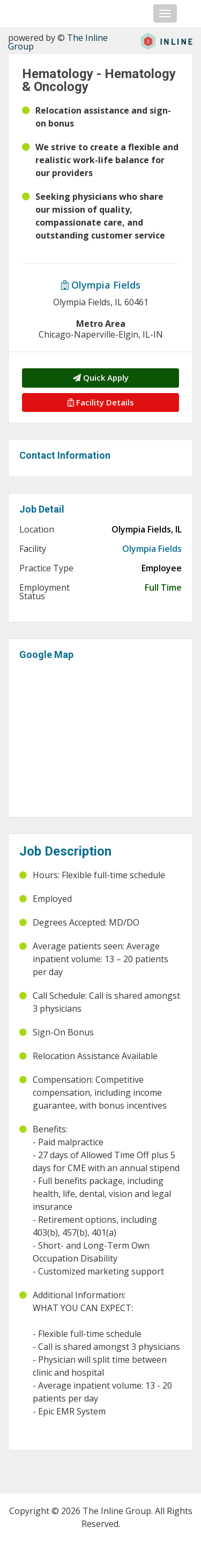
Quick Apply (101, 377)
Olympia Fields (100, 284)
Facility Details (101, 402)
